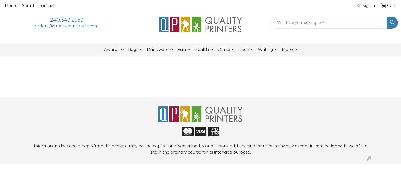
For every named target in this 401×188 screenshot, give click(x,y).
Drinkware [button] (158, 49)
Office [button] (223, 49)
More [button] (287, 49)
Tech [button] (244, 49)
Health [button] (202, 49)
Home (11, 5)
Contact (46, 5)
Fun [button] (181, 49)
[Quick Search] (328, 23)
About (28, 5)
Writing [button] (265, 49)
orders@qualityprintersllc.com (67, 26)
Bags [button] (133, 49)
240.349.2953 (66, 20)
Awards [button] (111, 49)
